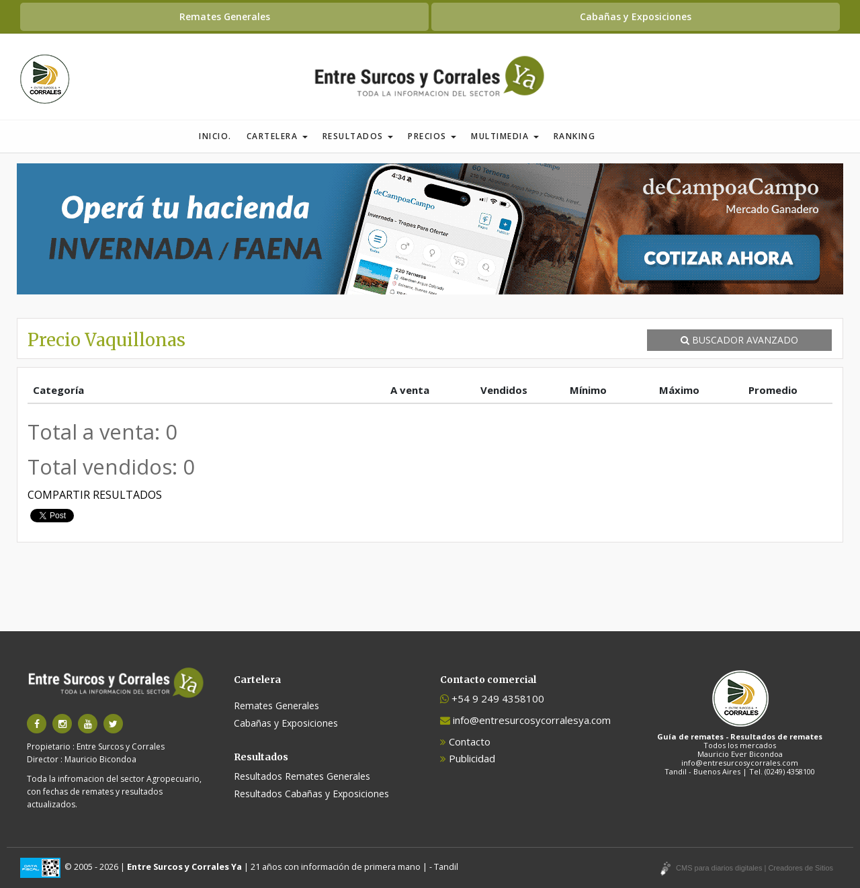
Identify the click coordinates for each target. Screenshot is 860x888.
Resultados (358, 136)
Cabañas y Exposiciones (635, 16)
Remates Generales (224, 16)
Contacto (465, 741)
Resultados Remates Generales (302, 776)
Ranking (575, 136)
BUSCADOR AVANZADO (739, 339)
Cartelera (277, 136)
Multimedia (505, 136)
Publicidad (467, 758)
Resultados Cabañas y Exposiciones (311, 793)
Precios (432, 136)
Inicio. (215, 136)
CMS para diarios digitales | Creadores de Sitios (754, 868)
